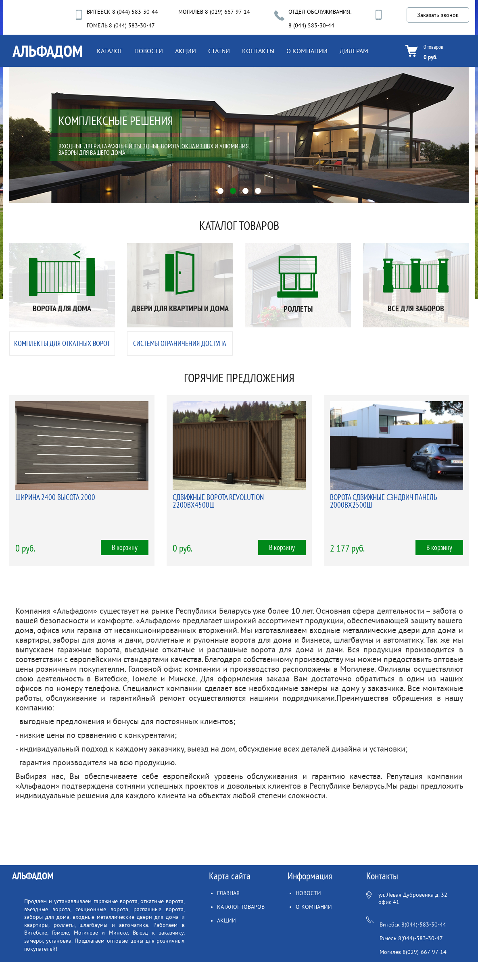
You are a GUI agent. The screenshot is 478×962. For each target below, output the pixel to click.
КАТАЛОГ (109, 51)
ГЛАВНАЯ (228, 893)
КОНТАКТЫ (258, 51)
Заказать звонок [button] (438, 15)
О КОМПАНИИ (307, 51)
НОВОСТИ (148, 51)
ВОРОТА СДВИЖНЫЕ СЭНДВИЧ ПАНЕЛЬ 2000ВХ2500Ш (383, 501)
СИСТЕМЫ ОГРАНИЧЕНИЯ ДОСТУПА (179, 343)
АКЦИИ (185, 51)
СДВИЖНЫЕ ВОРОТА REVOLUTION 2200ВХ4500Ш (218, 501)
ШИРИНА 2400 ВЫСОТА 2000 (55, 497)
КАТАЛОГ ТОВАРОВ (241, 907)
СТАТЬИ (219, 51)
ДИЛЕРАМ (354, 51)
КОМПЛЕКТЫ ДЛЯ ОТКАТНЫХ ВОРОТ (62, 343)
